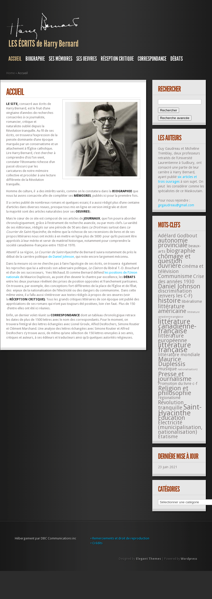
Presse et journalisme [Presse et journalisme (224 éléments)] (174, 376)
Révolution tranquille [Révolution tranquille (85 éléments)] (171, 405)
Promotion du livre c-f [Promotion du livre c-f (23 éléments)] (177, 383)
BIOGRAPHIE (35, 58)
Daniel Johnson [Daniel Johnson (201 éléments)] (179, 286)
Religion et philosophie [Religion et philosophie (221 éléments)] (174, 390)
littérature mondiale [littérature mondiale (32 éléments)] (179, 354)
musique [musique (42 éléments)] (167, 369)
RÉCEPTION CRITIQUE (117, 58)
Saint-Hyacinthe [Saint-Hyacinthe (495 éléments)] (180, 410)
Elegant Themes (148, 559)
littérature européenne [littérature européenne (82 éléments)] (172, 338)
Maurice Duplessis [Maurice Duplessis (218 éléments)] (172, 361)
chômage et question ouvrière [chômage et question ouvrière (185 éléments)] (174, 261)
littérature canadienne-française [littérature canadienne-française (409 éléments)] (177, 326)
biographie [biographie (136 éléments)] (180, 250)
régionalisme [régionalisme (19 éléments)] (169, 397)
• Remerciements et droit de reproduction (119, 538)
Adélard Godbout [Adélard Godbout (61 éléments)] (177, 236)
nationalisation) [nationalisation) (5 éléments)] (188, 369)
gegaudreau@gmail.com (176, 205)
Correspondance (152, 58)
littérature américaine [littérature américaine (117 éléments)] (172, 309)
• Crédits (96, 543)
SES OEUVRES (86, 58)
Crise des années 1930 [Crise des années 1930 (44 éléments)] (181, 279)
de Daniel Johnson (61, 256)
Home (10, 73)
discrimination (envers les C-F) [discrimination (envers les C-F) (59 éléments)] (175, 293)
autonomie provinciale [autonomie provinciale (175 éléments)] (173, 243)
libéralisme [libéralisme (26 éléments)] (192, 301)
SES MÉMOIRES (60, 58)
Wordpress (189, 559)
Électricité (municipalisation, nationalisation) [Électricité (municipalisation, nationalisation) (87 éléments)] (180, 427)
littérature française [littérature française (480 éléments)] (174, 347)
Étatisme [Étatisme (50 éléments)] (168, 437)
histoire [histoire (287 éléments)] (169, 300)
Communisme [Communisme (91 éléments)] (175, 276)
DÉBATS (176, 58)
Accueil (15, 58)
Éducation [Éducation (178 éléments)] (171, 417)
